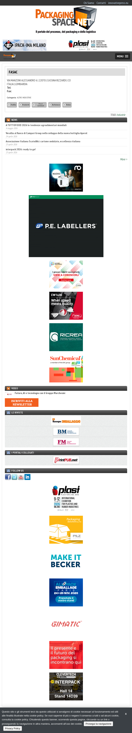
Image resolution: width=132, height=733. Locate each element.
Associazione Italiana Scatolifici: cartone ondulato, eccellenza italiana (43, 141)
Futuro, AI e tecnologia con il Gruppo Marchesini (35, 393)
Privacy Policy (12, 728)
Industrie (120, 115)
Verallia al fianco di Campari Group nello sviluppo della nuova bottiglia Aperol (46, 133)
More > (123, 159)
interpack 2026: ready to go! (20, 149)
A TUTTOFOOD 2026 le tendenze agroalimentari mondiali (36, 125)
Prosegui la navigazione (98, 723)
